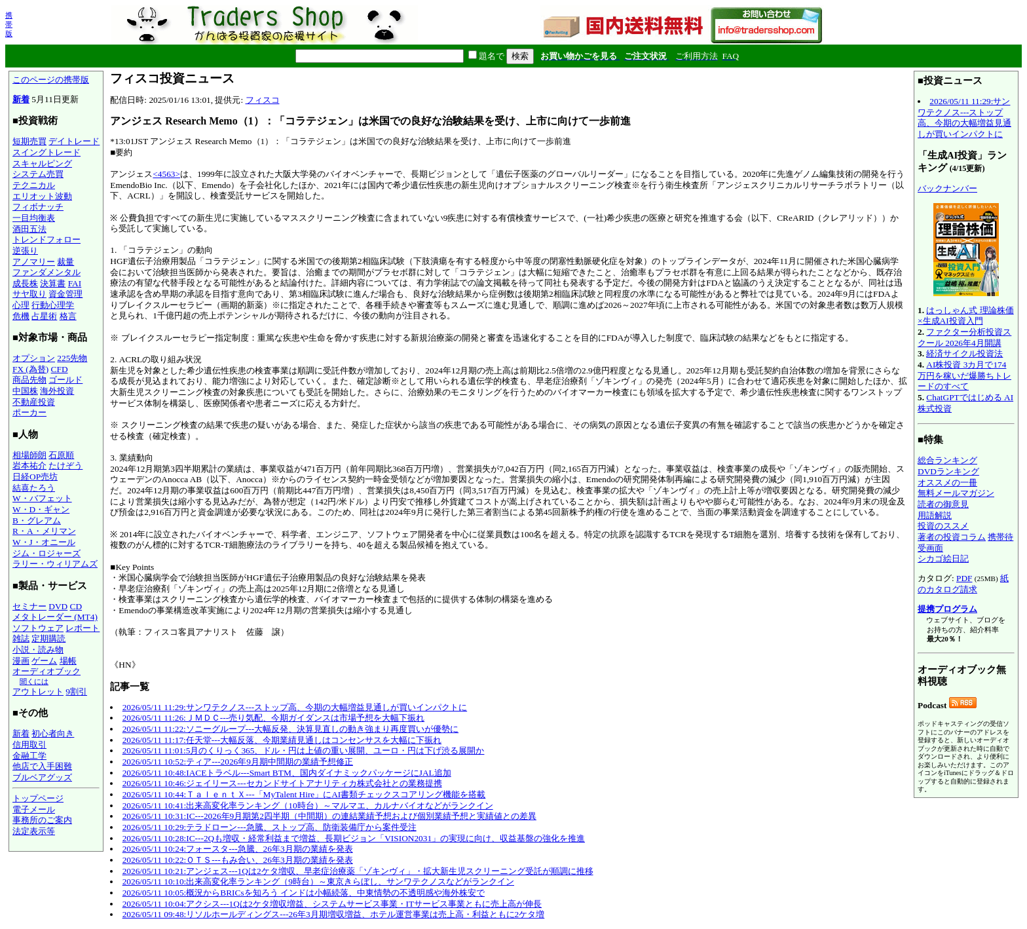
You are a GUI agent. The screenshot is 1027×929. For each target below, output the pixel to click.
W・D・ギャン (40, 509)
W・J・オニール (43, 542)
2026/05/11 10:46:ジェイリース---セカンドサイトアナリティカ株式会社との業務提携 (282, 783)
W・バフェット (42, 498)
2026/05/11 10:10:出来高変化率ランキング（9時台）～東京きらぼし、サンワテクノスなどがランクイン (318, 881)
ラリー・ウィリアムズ (55, 564)
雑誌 (20, 638)
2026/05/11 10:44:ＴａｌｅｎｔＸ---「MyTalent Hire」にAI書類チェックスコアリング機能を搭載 (304, 794)
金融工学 (29, 756)
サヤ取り (29, 294)
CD (76, 606)
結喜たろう (33, 488)
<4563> (166, 174)
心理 (20, 305)
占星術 (44, 316)
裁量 (65, 262)
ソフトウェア (38, 628)
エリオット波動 (42, 196)
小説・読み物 (38, 649)
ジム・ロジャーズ (46, 553)
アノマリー (33, 262)
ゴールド (65, 380)
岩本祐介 (29, 465)
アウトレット (38, 691)
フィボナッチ (38, 207)
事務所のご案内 (42, 820)
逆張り (25, 251)
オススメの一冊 (947, 482)
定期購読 (48, 638)
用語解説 (935, 515)
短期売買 (29, 141)
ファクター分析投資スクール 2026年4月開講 (964, 337)
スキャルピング (42, 163)
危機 (20, 316)
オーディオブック (46, 671)
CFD (59, 369)
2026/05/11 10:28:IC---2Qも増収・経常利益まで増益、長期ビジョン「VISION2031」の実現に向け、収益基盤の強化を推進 (353, 838)
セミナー (29, 606)
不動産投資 (33, 402)
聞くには (34, 681)
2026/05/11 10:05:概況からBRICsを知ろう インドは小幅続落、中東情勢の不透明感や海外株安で (303, 893)
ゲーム (44, 661)
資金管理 (65, 294)
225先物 (72, 358)
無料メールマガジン (956, 493)
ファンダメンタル (46, 272)
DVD (57, 606)
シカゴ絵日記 (943, 558)
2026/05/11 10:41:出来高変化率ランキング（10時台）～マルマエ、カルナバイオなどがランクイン (307, 805)
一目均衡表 (33, 218)
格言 (68, 316)
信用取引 (29, 744)
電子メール (33, 809)
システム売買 (38, 174)
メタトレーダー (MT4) (55, 617)
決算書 (52, 283)
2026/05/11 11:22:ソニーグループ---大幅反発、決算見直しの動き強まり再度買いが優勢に (290, 729)
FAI (75, 283)
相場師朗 (29, 455)
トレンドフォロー (46, 239)
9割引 (76, 691)
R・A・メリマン (44, 531)
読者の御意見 (943, 504)
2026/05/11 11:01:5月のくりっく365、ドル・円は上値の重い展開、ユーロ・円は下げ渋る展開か (303, 750)
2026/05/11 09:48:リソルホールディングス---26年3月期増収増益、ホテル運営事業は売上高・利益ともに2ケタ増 (333, 914)
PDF (964, 578)
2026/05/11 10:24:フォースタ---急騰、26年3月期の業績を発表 (237, 849)
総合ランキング (947, 460)
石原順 (61, 455)
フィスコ (263, 100)
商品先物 (29, 380)
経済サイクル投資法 (964, 353)
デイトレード (74, 141)
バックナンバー (947, 188)
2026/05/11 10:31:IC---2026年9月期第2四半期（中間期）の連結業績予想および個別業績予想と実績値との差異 (329, 816)
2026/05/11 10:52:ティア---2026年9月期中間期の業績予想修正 (237, 762)
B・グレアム (36, 520)
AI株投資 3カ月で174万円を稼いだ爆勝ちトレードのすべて (964, 375)
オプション (33, 358)
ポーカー (29, 412)
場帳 (68, 661)
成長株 (25, 283)
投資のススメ (943, 526)
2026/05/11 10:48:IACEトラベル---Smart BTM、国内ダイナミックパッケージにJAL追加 (286, 773)
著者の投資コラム (952, 537)
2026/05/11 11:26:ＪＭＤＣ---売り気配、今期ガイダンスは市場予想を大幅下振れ (273, 718)
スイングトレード (46, 152)
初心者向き (52, 733)
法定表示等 (33, 831)
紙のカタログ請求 (963, 583)
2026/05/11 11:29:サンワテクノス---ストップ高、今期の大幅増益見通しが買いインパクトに (294, 707)
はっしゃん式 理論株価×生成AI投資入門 (966, 315)
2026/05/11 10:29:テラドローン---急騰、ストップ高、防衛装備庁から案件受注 (269, 827)
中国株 (25, 391)
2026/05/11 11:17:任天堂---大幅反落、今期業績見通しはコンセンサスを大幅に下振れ (281, 740)
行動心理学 (52, 305)
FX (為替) (30, 369)
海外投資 (57, 391)
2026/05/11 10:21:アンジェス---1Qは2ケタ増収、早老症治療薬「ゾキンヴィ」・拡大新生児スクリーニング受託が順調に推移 (357, 871)
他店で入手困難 (42, 766)
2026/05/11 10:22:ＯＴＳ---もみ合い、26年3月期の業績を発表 (237, 860)
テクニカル (33, 185)
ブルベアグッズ (42, 777)
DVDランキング (948, 471)
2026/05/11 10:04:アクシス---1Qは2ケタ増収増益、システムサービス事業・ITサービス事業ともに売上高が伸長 (332, 904)
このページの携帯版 (50, 80)
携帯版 (8, 24)
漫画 (20, 661)
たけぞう (65, 465)
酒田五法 (29, 229)
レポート (82, 628)
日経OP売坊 (35, 477)
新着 (20, 99)
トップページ (38, 798)
